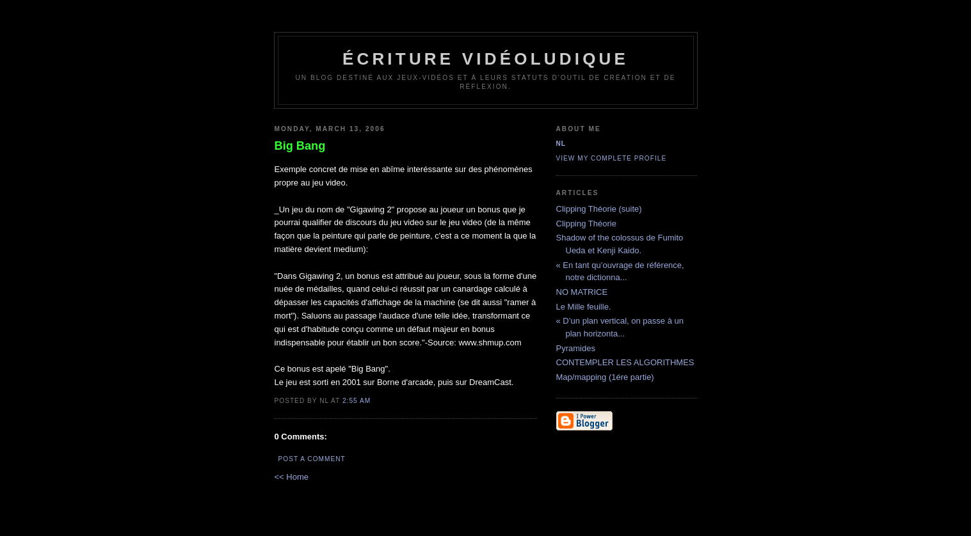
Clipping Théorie (586, 223)
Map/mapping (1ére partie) (605, 377)
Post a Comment (312, 458)
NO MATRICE (582, 292)
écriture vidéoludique (485, 58)
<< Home (292, 477)
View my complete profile (611, 158)
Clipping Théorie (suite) (599, 209)
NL (561, 143)
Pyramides (575, 348)
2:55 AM (356, 400)
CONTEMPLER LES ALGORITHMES (625, 362)
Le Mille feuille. (583, 306)
